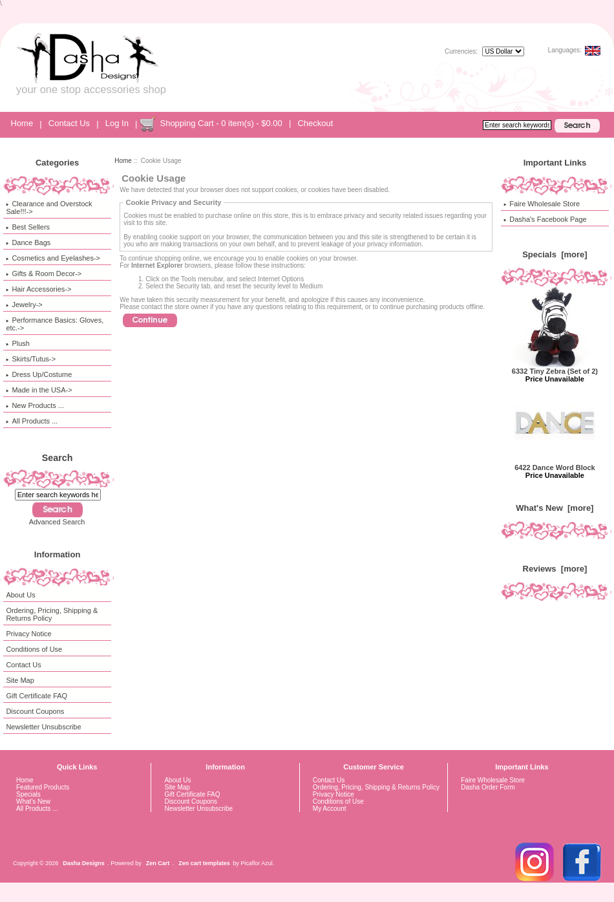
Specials (28, 794)
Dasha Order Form (487, 787)
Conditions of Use (34, 649)
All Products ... (32, 421)
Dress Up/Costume (39, 374)
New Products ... (35, 405)
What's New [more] (554, 508)
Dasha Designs (84, 863)
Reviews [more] (555, 569)
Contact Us (69, 123)
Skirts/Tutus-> (31, 359)
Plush (18, 343)
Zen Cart (158, 863)
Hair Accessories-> (38, 289)
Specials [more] (554, 254)
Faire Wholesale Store (541, 204)
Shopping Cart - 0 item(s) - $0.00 (221, 123)
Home (22, 123)
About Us (20, 595)
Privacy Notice (28, 634)
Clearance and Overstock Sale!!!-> (49, 207)
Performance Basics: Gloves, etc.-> (54, 324)
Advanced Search (57, 522)
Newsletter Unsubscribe (43, 727)
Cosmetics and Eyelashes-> (53, 258)
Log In (117, 123)
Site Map (20, 680)
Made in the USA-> (39, 390)
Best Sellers (28, 227)
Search (57, 458)
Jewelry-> (24, 304)
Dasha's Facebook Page (545, 219)
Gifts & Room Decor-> (43, 273)
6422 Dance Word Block (554, 464)
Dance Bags (28, 242)
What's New (33, 801)
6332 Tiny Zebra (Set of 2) (555, 368)
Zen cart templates (204, 863)
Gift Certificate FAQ (36, 696)
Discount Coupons (35, 711)
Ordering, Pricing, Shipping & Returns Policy (52, 614)
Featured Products (42, 787)
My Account (329, 808)
